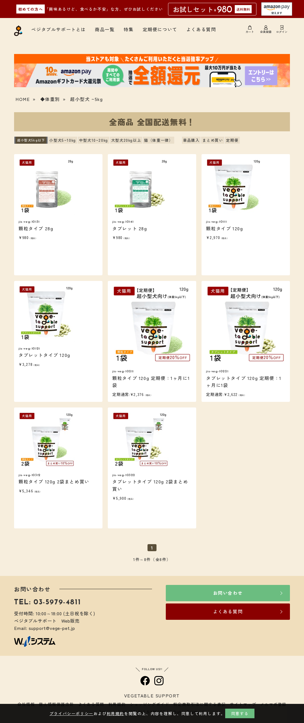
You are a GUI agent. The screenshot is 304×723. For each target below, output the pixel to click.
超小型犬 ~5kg (86, 99)
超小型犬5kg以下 (31, 140)
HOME (22, 99)
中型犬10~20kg (93, 140)
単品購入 (191, 140)
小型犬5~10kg (62, 140)
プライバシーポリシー (71, 713)
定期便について (160, 29)
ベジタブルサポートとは (58, 29)
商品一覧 (105, 29)
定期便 (232, 140)
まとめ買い (212, 140)
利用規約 (115, 713)
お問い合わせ (228, 592)
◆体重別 (50, 99)
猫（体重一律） (158, 140)
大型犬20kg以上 (126, 140)
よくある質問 (201, 29)
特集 (128, 29)
